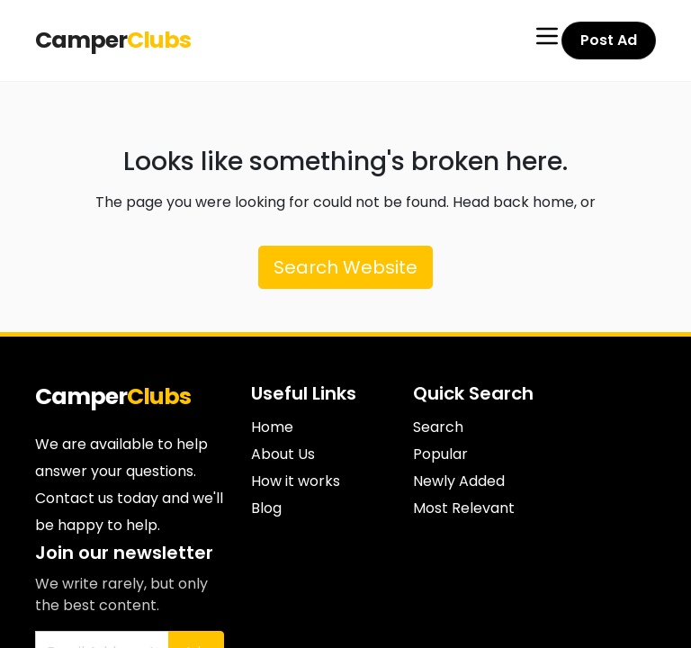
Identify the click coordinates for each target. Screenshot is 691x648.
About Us (283, 454)
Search (438, 427)
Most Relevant (464, 508)
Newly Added (459, 481)
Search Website (345, 267)
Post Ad (610, 40)
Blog (266, 508)
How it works (295, 481)
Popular (440, 454)
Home (272, 427)
